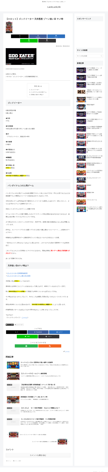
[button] (60, 36)
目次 (35, 82)
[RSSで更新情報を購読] (40, 342)
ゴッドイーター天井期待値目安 (17, 269)
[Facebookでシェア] (27, 36)
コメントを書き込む (38, 453)
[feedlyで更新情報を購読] (36, 342)
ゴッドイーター (34, 85)
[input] (89, 56)
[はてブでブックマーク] (38, 36)
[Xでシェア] (16, 36)
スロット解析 (9, 320)
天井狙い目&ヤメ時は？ (37, 90)
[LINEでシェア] (49, 36)
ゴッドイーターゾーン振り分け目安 (18, 272)
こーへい (25, 313)
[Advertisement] (89, 34)
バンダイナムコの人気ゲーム (38, 88)
